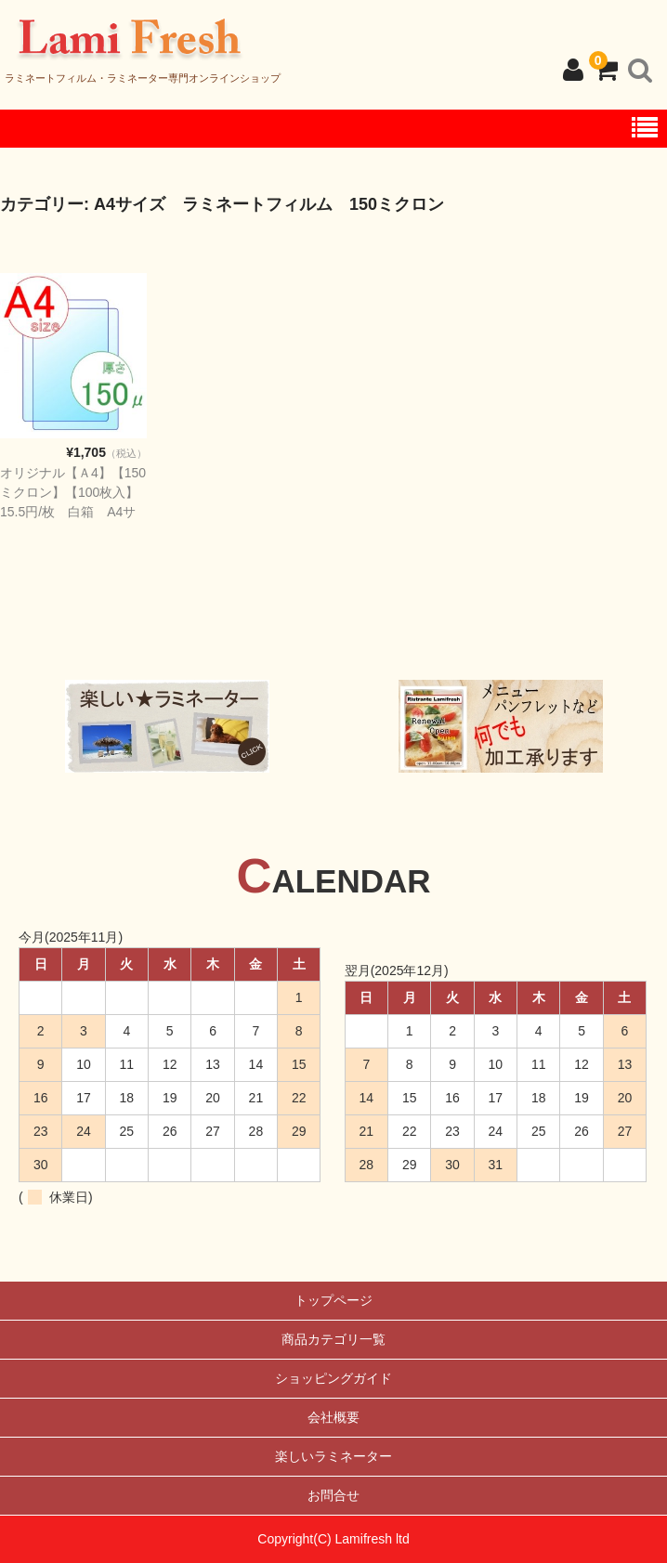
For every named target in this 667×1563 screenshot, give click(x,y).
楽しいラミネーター (333, 1456)
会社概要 (333, 1417)
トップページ (333, 1300)
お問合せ (333, 1495)
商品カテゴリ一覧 (333, 1339)
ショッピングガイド (333, 1378)
